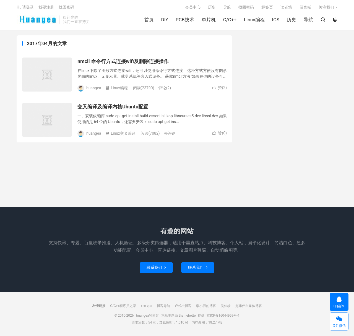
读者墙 (286, 7)
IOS (275, 19)
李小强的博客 (206, 306)
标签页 (267, 7)
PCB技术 (185, 19)
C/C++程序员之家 (123, 306)
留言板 (305, 7)
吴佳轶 (226, 306)
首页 (149, 19)
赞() (219, 87)
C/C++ (229, 19)
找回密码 (246, 7)
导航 (308, 19)
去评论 (170, 133)
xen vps (146, 306)
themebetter (188, 315)
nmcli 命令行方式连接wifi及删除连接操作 (123, 61)
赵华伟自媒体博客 (248, 306)
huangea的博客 (37, 19)
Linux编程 (254, 19)
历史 (291, 19)
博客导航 (163, 306)
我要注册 (46, 7)
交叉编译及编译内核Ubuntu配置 (112, 107)
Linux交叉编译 (120, 133)
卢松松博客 (183, 306)
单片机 (209, 19)
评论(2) (164, 88)
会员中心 (193, 7)
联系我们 (156, 267)
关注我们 (326, 7)
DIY (164, 19)
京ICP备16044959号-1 (223, 315)
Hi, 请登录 (25, 7)
